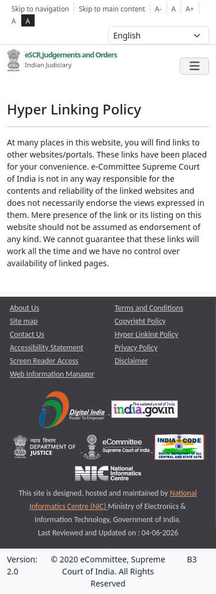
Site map (23, 321)
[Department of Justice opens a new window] (45, 449)
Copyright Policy (140, 321)
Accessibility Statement (47, 347)
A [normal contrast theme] (14, 20)
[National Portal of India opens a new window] (144, 411)
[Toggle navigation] (194, 66)
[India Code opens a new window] (179, 449)
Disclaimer (131, 361)
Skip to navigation (40, 8)
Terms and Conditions (149, 308)
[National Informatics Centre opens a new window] (108, 476)
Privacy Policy (136, 347)
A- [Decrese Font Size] (158, 8)
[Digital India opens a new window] (72, 411)
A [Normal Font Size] (174, 8)
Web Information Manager (52, 374)
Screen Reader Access (44, 361)
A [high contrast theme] (28, 20)
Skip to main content (112, 8)
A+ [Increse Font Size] (189, 8)
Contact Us (27, 334)
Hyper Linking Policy (146, 334)
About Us (24, 308)
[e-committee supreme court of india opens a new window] (117, 449)
